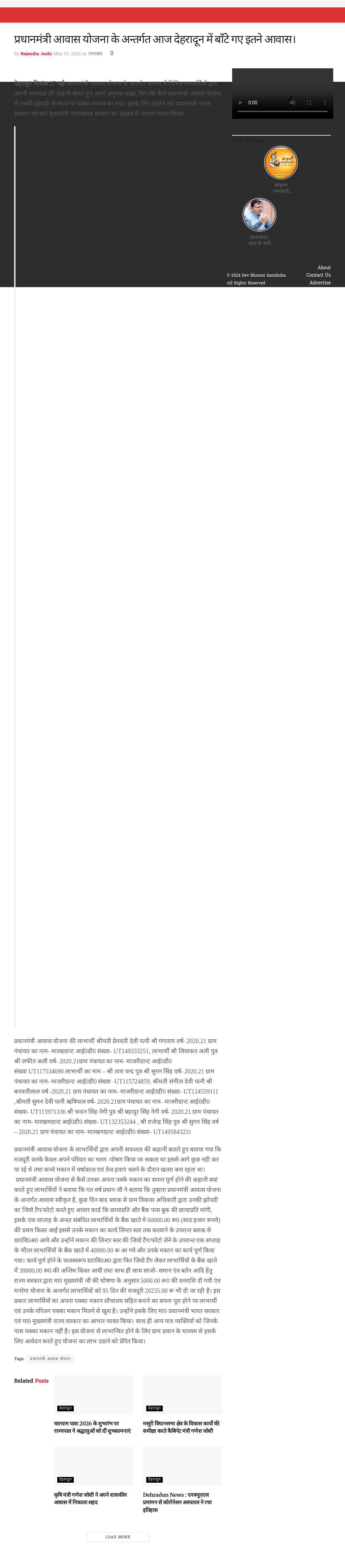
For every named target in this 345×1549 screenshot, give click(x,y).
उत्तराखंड (95, 54)
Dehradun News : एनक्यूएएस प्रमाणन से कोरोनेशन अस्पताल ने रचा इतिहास (177, 1502)
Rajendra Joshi (36, 54)
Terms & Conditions (308, 298)
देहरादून (65, 1408)
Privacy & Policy (312, 290)
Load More (117, 1537)
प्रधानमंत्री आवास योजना (50, 1359)
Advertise (320, 283)
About (324, 268)
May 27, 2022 (67, 54)
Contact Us (318, 275)
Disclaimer (319, 305)
